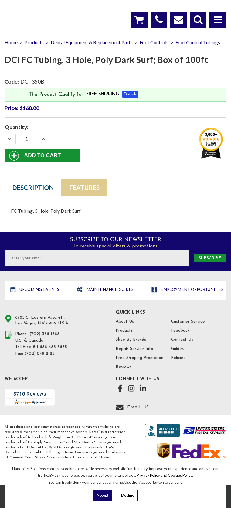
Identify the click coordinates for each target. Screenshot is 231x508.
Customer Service (188, 321)
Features (85, 187)
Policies (178, 358)
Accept (102, 495)
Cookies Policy (180, 475)
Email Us (138, 407)
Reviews (123, 367)
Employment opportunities (191, 290)
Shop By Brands (131, 339)
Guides (177, 349)
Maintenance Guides (109, 290)
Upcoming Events (38, 290)
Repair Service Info (134, 349)
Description (33, 187)
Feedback (180, 330)
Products (124, 330)
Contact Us (182, 339)
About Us (125, 321)
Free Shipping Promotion (139, 358)
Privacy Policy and (152, 475)
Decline (127, 495)
